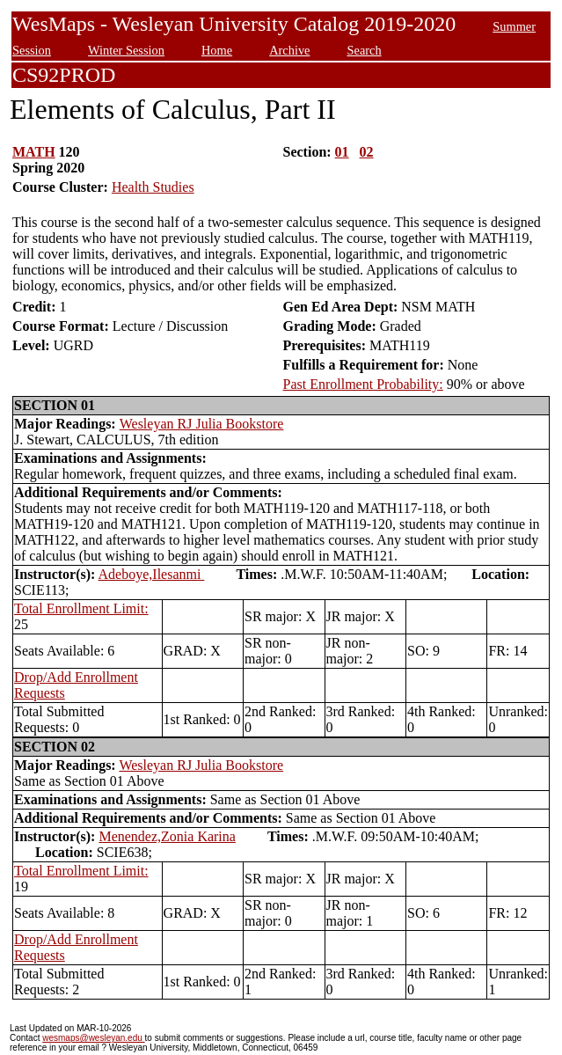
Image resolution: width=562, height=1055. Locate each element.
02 (367, 151)
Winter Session (126, 50)
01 (342, 151)
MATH (33, 151)
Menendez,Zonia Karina (167, 836)
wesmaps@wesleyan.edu (93, 1038)
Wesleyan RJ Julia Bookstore (202, 423)
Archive (289, 50)
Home (216, 50)
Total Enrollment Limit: (81, 608)
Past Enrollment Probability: (363, 384)
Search (364, 50)
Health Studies (153, 186)
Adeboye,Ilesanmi (152, 574)
